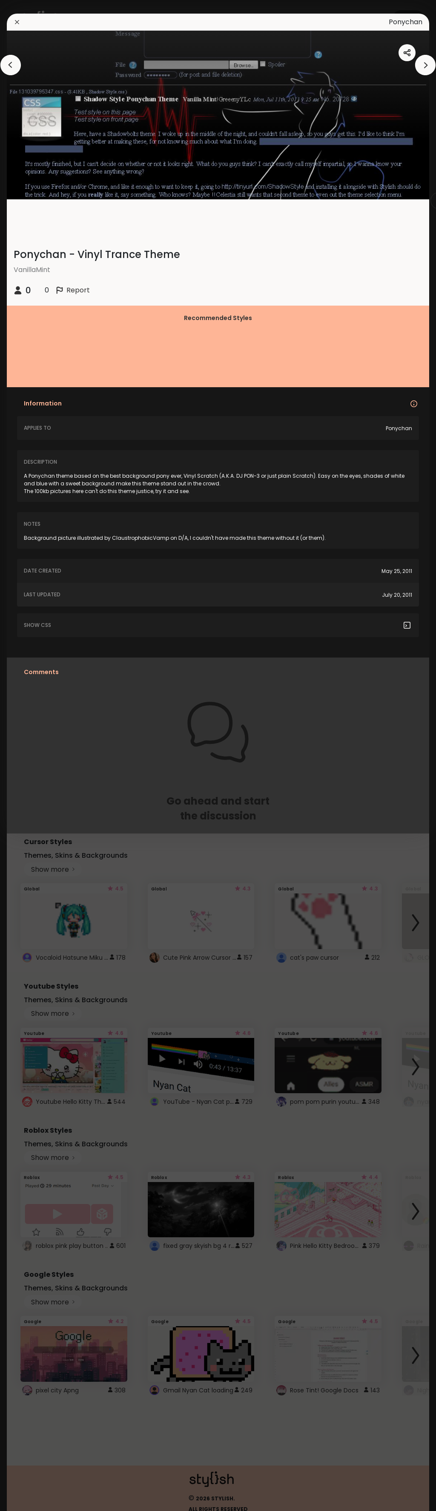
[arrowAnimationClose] (10, 65)
